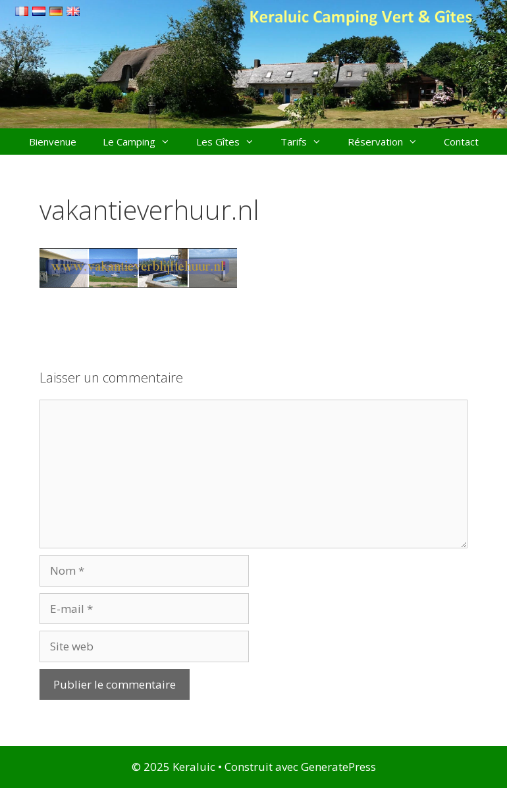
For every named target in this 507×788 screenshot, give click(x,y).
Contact (461, 141)
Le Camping (143, 141)
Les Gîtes (231, 141)
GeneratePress (338, 766)
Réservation (389, 141)
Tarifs (307, 141)
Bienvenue (52, 141)
